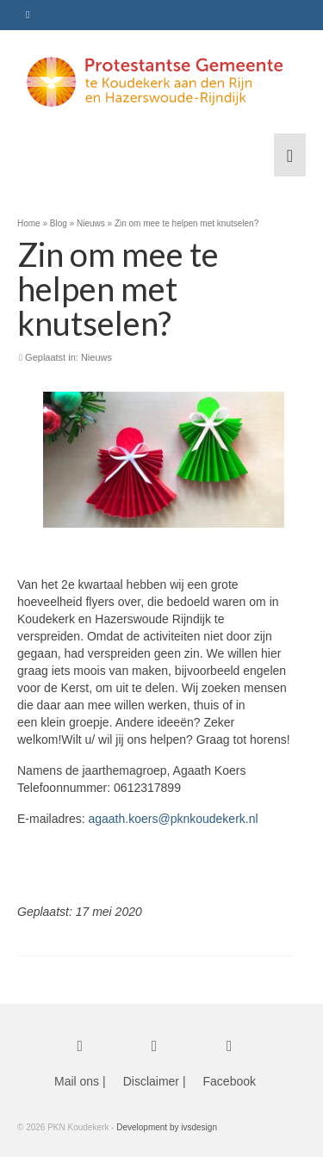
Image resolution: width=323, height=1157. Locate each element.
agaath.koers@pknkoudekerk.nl (173, 819)
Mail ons (76, 1081)
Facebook (229, 1081)
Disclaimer (151, 1081)
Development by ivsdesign (166, 1127)
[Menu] (290, 154)
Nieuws (96, 357)
